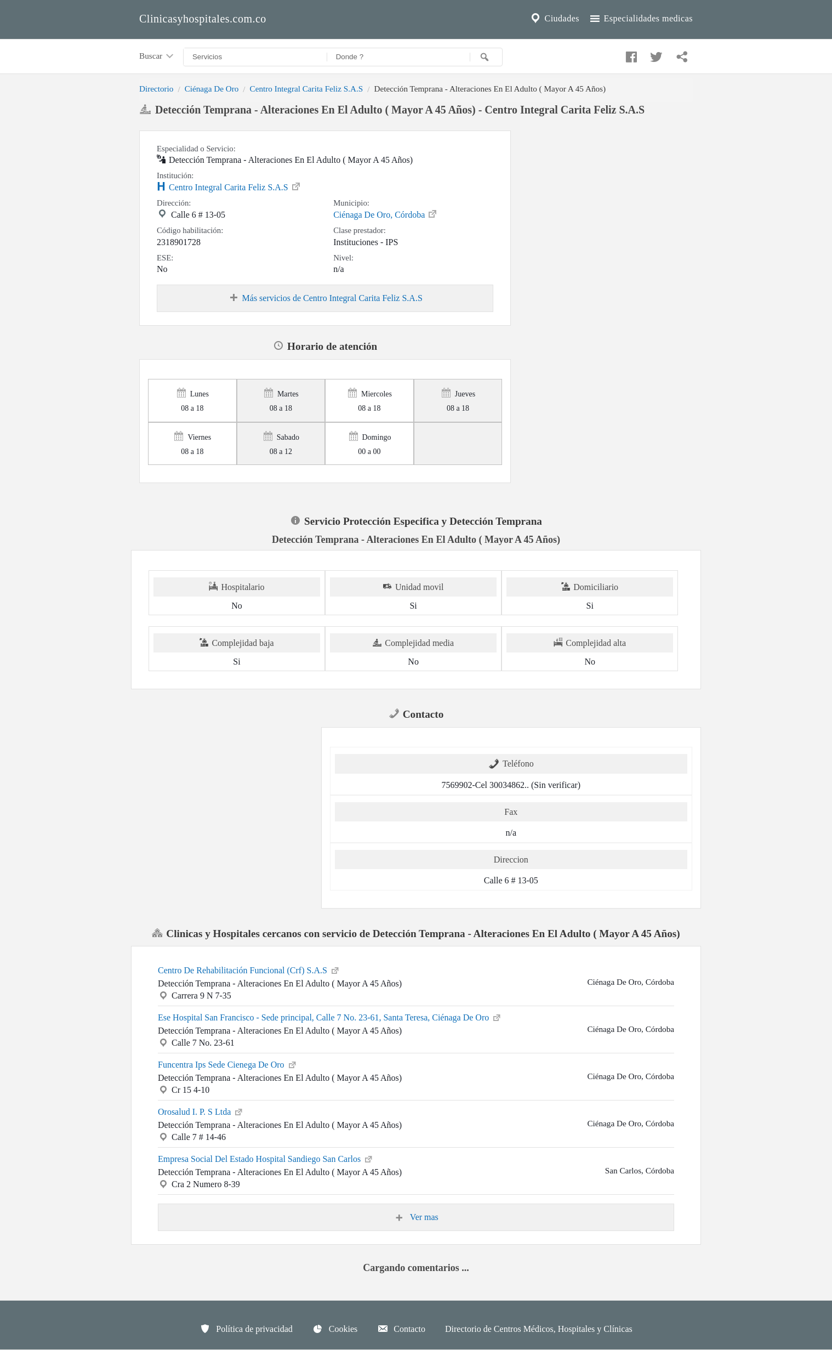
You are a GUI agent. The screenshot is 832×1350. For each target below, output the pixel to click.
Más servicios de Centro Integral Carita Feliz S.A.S (325, 298)
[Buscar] (486, 57)
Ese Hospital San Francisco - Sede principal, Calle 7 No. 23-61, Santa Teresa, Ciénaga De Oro (330, 1016)
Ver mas (416, 1217)
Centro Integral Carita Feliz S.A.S (306, 88)
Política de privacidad (246, 1328)
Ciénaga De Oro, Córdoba (385, 213)
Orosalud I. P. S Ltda (201, 1110)
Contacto (401, 1328)
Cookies (334, 1328)
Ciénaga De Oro (212, 88)
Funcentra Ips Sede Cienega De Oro (228, 1063)
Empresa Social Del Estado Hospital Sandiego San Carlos (266, 1158)
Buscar (157, 56)
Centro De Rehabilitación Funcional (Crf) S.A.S (249, 969)
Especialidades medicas (640, 18)
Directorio (156, 88)
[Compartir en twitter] (655, 54)
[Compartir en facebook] (630, 54)
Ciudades (554, 18)
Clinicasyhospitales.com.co (202, 19)
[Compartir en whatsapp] (681, 54)
